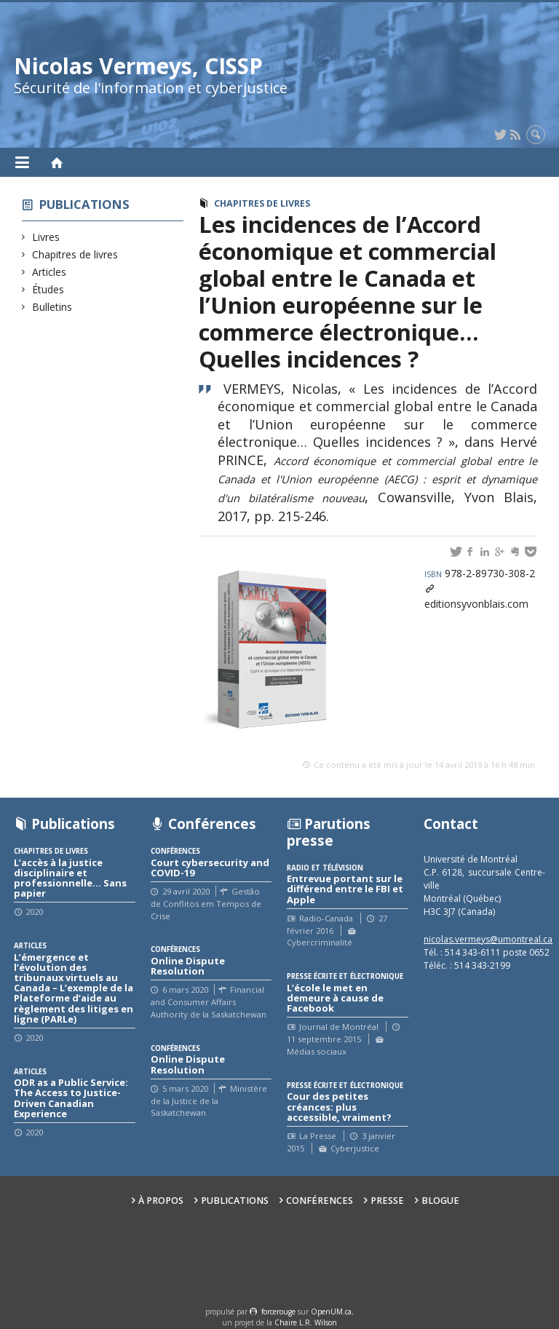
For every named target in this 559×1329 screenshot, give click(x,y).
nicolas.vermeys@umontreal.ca (488, 939)
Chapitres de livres (75, 254)
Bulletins (52, 307)
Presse (387, 1200)
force (278, 1311)
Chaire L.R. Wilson (305, 1322)
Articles (49, 272)
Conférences (319, 1200)
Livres (46, 237)
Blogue (440, 1200)
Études (48, 289)
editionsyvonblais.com (476, 604)
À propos (160, 1200)
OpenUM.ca (331, 1311)
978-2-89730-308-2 (479, 573)
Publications (84, 204)
